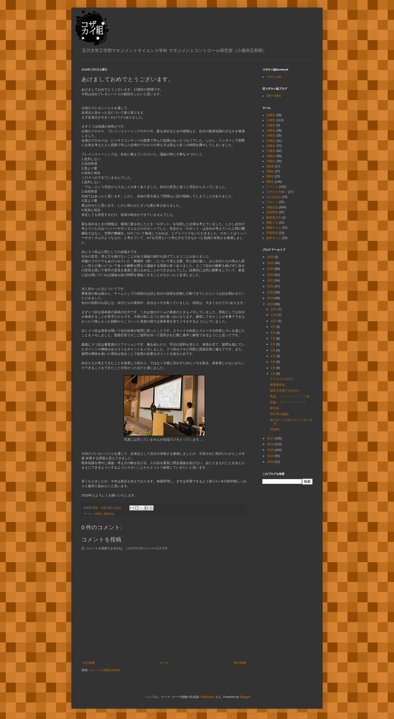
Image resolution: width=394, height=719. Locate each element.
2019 (271, 298)
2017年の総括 (279, 414)
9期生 (270, 181)
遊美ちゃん (273, 238)
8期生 (270, 176)
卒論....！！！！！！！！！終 (289, 396)
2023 (271, 275)
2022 (271, 280)
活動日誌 (108, 513)
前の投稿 (240, 663)
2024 (271, 269)
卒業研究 (272, 233)
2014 (271, 456)
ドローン (272, 202)
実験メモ (272, 222)
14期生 (270, 135)
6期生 (270, 166)
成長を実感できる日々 (285, 390)
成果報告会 (277, 384)
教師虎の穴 (273, 217)
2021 (271, 286)
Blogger (245, 697)
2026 (271, 257)
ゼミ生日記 (273, 197)
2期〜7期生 (273, 96)
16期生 (270, 146)
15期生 (270, 141)
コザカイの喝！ (276, 192)
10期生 (270, 115)
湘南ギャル (273, 227)
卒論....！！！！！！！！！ (288, 402)
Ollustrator (208, 697)
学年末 (274, 408)
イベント (272, 186)
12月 (274, 309)
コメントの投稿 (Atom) (104, 670)
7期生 (270, 171)
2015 (271, 450)
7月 (273, 338)
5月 (273, 350)
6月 (273, 344)
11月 (274, 315)
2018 (271, 304)
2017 (271, 438)
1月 (273, 373)
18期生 (270, 156)
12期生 (270, 125)
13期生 (270, 130)
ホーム (164, 663)
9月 (273, 327)
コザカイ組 (273, 77)
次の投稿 (89, 663)
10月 (274, 321)
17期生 (270, 151)
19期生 (270, 161)
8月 (273, 333)
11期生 (97, 513)
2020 (271, 292)
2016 (271, 444)
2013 (271, 462)
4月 (273, 356)
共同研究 (272, 212)
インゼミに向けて (282, 379)
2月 (273, 368)
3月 (273, 362)
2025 (271, 263)
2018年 (275, 429)
